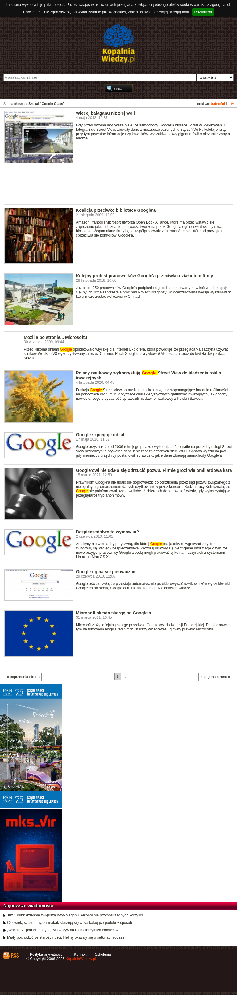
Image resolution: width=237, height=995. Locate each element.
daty (231, 103)
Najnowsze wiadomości (28, 905)
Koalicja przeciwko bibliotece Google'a (116, 210)
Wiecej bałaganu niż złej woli (105, 113)
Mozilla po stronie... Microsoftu (55, 337)
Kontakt (80, 954)
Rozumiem (203, 12)
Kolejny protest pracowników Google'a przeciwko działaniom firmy (144, 275)
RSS (14, 955)
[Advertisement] (116, 186)
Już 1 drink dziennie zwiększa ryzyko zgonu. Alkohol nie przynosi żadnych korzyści (75, 915)
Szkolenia (103, 954)
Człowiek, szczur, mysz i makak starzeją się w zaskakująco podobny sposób (69, 922)
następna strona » (215, 677)
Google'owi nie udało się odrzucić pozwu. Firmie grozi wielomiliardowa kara (154, 470)
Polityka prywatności (47, 954)
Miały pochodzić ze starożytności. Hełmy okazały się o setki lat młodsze (65, 937)
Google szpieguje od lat (100, 434)
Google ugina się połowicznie (106, 571)
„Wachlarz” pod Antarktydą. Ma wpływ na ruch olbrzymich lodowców (62, 930)
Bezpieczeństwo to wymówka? (107, 531)
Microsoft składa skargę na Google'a (113, 612)
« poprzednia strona (23, 677)
